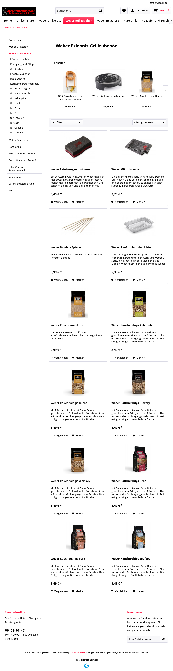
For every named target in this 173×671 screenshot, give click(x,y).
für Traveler (17, 117)
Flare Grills (15, 146)
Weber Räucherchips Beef (128, 481)
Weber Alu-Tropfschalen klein (131, 247)
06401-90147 (15, 630)
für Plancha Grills (20, 93)
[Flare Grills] (130, 20)
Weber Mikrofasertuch (126, 169)
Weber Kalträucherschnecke (108, 96)
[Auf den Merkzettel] (78, 202)
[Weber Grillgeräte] (49, 20)
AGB (11, 190)
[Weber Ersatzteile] (107, 20)
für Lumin (15, 103)
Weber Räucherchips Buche (69, 403)
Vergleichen (59, 201)
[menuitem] (79, 10)
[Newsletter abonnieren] (164, 639)
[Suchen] (100, 10)
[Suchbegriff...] (79, 10)
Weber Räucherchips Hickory (130, 403)
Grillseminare (16, 40)
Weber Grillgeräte (19, 46)
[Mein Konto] (139, 10)
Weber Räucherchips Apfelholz (131, 325)
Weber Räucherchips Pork (68, 559)
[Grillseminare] (25, 20)
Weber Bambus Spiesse (66, 247)
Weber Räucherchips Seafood (130, 559)
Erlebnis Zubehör (20, 73)
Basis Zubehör (18, 78)
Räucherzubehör (19, 59)
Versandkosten (78, 652)
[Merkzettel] (124, 10)
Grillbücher (16, 69)
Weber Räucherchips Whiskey (70, 481)
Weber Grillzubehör (20, 53)
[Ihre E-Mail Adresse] (143, 639)
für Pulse (15, 108)
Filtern (58, 122)
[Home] (8, 20)
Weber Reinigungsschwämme (70, 169)
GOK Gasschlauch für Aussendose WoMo (70, 97)
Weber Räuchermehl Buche (146, 96)
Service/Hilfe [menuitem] (159, 2)
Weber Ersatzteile (18, 140)
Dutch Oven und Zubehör (23, 160)
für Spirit (15, 122)
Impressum (15, 177)
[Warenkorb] (161, 10)
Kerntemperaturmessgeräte (26, 83)
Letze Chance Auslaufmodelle (17, 168)
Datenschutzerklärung (21, 183)
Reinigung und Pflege (22, 64)
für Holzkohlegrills (20, 88)
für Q (13, 113)
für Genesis (16, 127)
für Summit (16, 132)
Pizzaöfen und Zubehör (22, 153)
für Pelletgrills (18, 98)
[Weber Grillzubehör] (78, 20)
